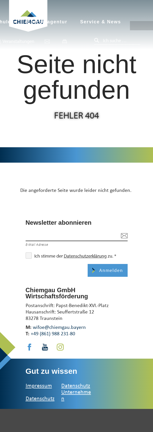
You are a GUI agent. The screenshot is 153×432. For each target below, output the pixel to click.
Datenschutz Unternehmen (76, 391)
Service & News (100, 21)
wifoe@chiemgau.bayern (59, 326)
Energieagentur (47, 21)
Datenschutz (40, 398)
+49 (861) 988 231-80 (53, 333)
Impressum (39, 385)
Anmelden (110, 270)
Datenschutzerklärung (85, 256)
